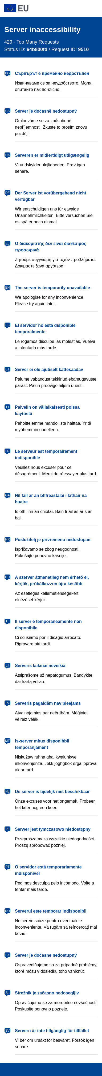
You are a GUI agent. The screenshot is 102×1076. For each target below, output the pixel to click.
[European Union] (51, 8)
